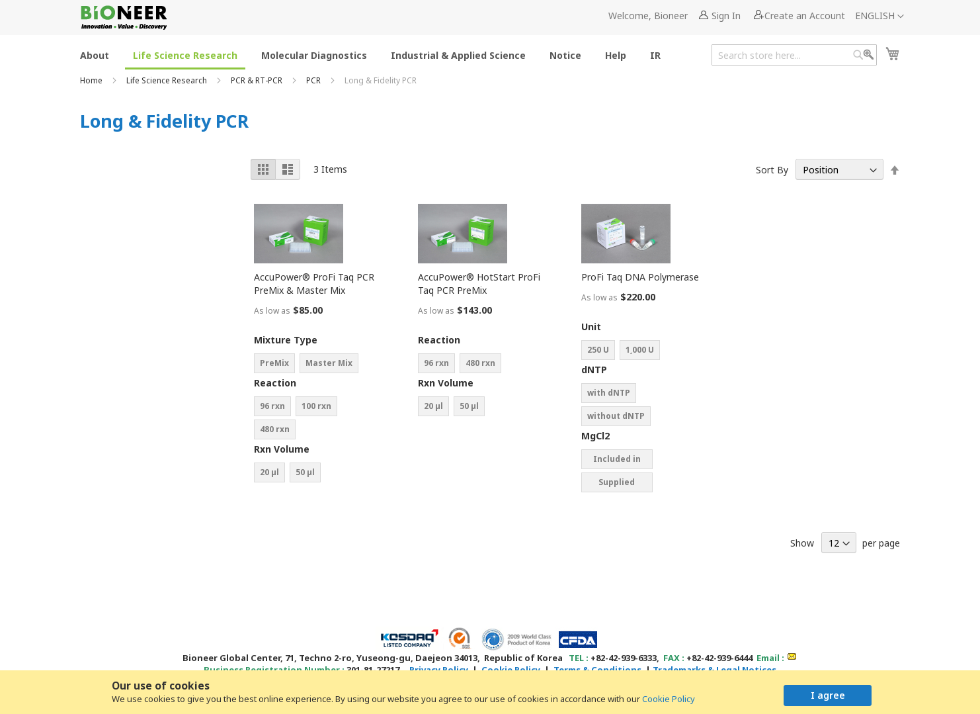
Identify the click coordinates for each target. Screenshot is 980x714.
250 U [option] (598, 349)
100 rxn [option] (316, 406)
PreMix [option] (274, 363)
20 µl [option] (269, 472)
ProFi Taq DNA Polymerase (640, 277)
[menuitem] (94, 54)
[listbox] (320, 365)
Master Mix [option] (329, 363)
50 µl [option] (305, 472)
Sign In (726, 15)
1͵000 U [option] (640, 349)
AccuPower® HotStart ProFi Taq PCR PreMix (479, 283)
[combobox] (794, 55)
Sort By (772, 169)
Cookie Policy (668, 699)
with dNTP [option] (608, 392)
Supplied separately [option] (617, 484)
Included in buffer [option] (617, 461)
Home (92, 80)
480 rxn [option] (275, 429)
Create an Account (804, 15)
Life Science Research (167, 80)
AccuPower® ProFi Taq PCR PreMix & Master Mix (314, 283)
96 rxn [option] (272, 406)
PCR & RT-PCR (257, 80)
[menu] (374, 54)
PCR (314, 80)
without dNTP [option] (616, 416)
